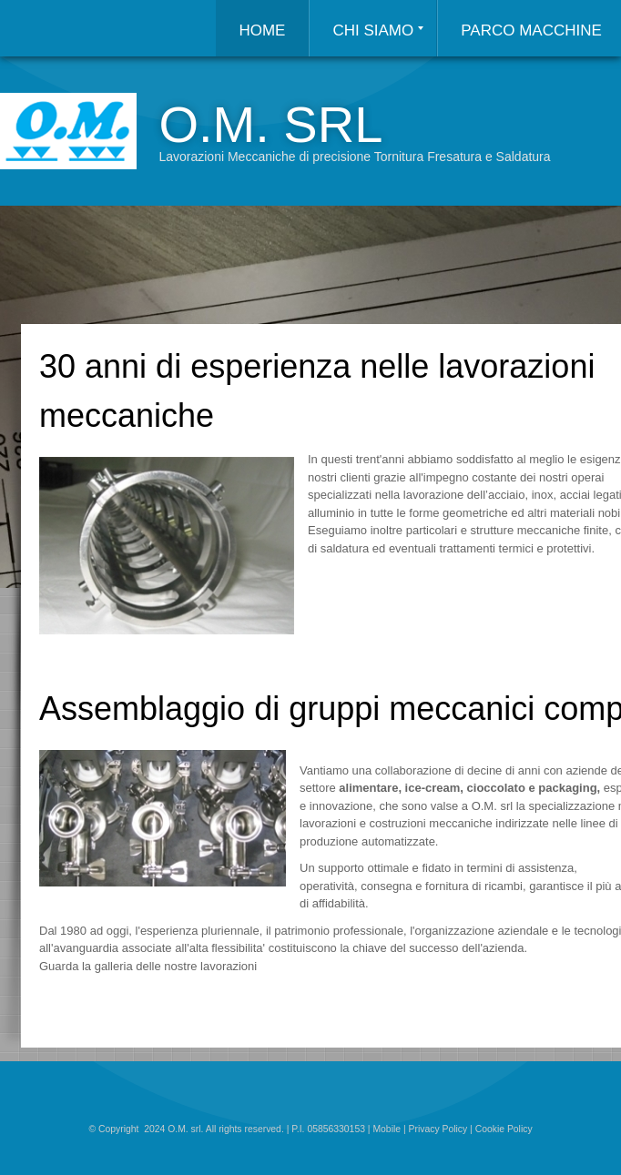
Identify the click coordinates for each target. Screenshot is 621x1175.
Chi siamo (377, 30)
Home (262, 30)
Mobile (386, 1129)
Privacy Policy (438, 1129)
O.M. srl (270, 124)
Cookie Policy (504, 1129)
